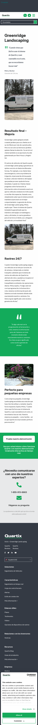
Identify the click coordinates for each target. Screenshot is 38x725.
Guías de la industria (11, 655)
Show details (27, 709)
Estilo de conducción (12, 596)
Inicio (6, 541)
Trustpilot (4, 2)
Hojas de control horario (13, 588)
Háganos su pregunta (19, 501)
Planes (7, 612)
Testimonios (9, 616)
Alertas (7, 592)
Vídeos (7, 620)
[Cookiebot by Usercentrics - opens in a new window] (27, 675)
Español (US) (18, 560)
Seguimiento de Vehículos (13, 571)
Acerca (7, 671)
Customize (19, 721)
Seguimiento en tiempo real (14, 584)
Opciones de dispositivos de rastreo (17, 625)
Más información (10, 601)
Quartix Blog (9, 651)
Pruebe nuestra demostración (19, 439)
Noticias (8, 638)
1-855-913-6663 (19, 488)
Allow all (19, 715)
